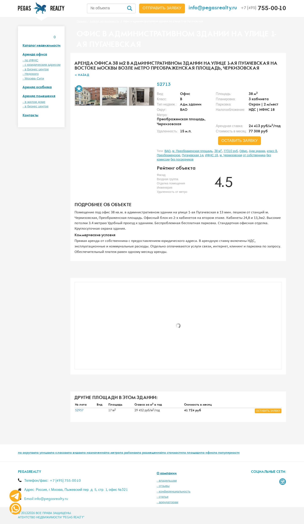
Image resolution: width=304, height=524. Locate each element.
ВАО (167, 151)
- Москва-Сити (33, 78)
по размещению (149, 452)
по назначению (94, 452)
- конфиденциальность (173, 491)
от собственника (254, 155)
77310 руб (231, 151)
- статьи (162, 496)
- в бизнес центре (36, 106)
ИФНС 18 (211, 155)
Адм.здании (257, 151)
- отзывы (163, 486)
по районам (128, 452)
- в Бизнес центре (36, 69)
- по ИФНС (30, 60)
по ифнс (207, 452)
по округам (26, 452)
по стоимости (172, 452)
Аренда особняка (37, 87)
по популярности (226, 452)
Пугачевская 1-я (192, 155)
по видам (75, 452)
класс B (272, 151)
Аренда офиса (35, 54)
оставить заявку (239, 141)
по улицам (43, 452)
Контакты (30, 115)
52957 (79, 410)
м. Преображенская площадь (192, 151)
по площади (191, 452)
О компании (167, 473)
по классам (59, 452)
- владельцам (167, 480)
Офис (243, 151)
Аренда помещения (39, 96)
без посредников (182, 159)
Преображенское (168, 155)
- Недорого (31, 73)
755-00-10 (263, 9)
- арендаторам (167, 502)
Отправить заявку (162, 8)
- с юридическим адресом (42, 64)
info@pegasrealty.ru (213, 8)
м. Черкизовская (231, 155)
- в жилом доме (34, 102)
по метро (112, 452)
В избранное (79, 88)
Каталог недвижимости (42, 45)
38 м (218, 151)
